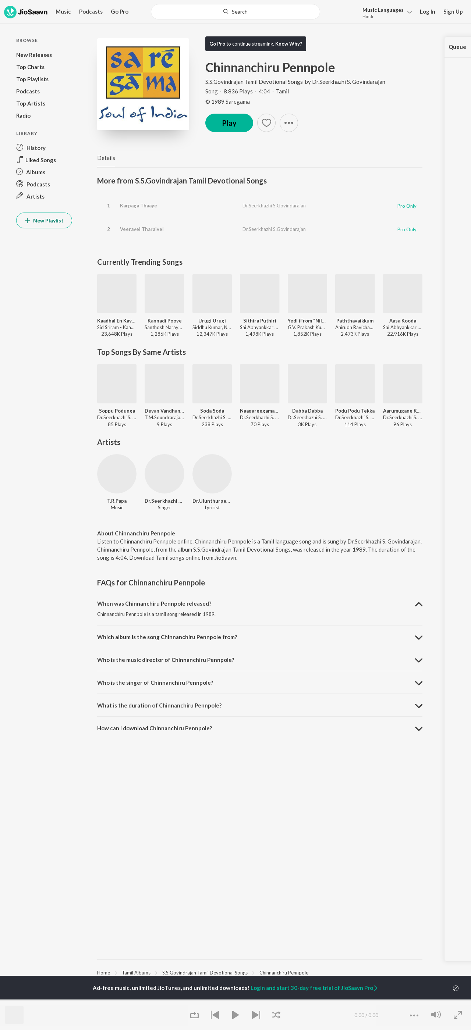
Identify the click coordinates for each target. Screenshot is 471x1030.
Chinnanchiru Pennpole (283, 973)
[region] (259, 972)
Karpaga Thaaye (138, 206)
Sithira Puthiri (259, 321)
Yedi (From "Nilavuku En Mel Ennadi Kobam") (307, 321)
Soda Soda (212, 411)
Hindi (367, 16)
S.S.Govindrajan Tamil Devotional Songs (254, 81)
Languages (383, 10)
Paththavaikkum (354, 321)
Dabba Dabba (307, 411)
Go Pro (119, 11)
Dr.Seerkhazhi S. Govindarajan (348, 81)
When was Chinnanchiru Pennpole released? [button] (154, 603)
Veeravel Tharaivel (142, 229)
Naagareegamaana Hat (259, 411)
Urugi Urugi (212, 321)
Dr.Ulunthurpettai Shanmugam (212, 501)
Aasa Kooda (402, 321)
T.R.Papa (117, 501)
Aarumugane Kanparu (402, 411)
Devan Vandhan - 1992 (164, 411)
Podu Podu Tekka (355, 411)
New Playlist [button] (44, 220)
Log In (427, 11)
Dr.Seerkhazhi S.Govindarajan (274, 206)
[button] (385, 12)
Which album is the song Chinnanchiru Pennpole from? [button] (167, 637)
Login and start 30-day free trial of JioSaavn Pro (315, 987)
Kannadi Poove (165, 321)
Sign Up (453, 11)
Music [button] (63, 11)
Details (106, 157)
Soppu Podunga (117, 411)
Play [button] (229, 122)
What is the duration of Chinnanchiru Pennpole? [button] (159, 705)
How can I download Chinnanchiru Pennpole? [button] (154, 728)
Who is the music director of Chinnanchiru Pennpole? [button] (165, 659)
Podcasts (91, 11)
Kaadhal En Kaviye (117, 321)
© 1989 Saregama (227, 101)
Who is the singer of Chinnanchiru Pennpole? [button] (155, 682)
